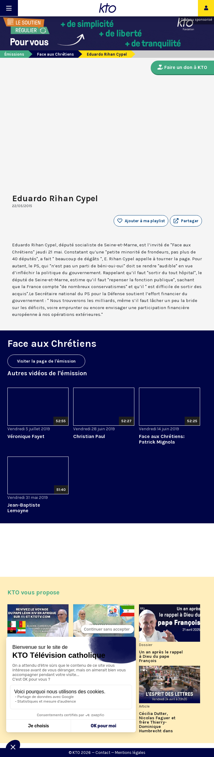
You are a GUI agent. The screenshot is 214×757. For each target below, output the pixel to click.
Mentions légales (130, 752)
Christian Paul (89, 436)
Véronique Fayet (25, 436)
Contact (102, 752)
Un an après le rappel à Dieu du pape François (161, 656)
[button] (186, 221)
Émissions (14, 54)
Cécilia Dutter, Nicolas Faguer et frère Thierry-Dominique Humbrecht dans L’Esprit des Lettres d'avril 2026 (159, 722)
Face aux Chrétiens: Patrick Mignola (162, 439)
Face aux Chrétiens (55, 54)
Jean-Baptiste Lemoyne (23, 507)
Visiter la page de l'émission (46, 361)
